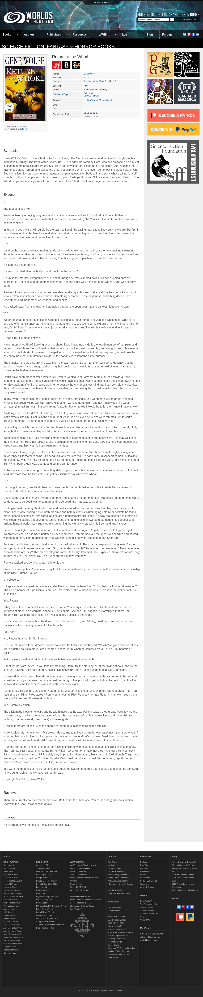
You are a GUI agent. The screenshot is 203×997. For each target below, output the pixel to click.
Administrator (20, 126)
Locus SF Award (10, 878)
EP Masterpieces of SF (118, 935)
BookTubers (145, 865)
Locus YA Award (10, 887)
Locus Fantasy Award (12, 881)
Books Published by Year (80, 903)
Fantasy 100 (41, 887)
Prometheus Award (11, 906)
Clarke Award (9, 915)
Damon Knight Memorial (118, 875)
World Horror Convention (118, 878)
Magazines (144, 868)
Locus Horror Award (11, 890)
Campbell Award (10, 900)
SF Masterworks (115, 942)
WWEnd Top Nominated (80, 868)
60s (42, 918)
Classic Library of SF (117, 929)
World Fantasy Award (12, 903)
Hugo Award (8, 865)
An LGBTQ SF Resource (80, 890)
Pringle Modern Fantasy (46, 881)
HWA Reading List (44, 900)
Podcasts (144, 862)
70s (47, 918)
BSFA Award (8, 871)
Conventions (145, 871)
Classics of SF (42, 865)
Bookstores (145, 878)
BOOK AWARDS (10, 862)
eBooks (143, 875)
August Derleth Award (12, 893)
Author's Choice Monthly (118, 951)
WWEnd (104, 34)
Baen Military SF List (45, 912)
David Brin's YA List (44, 909)
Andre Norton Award (12, 934)
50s (37, 918)
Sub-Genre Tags (60, 94)
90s (56, 918)
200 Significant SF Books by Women (51, 906)
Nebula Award (9, 868)
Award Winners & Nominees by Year (85, 900)
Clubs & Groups (147, 887)
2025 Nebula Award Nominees (185, 890)
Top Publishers (114, 907)
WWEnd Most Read (78, 875)
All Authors (113, 865)
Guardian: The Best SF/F (46, 871)
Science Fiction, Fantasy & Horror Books (58, 46)
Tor (85, 77)
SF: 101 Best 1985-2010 (46, 884)
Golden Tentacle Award (13, 943)
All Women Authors (116, 868)
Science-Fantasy (91, 96)
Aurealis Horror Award (12, 931)
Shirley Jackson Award (13, 937)
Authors (29, 34)
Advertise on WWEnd (149, 914)
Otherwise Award (10, 922)
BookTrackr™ (76, 909)
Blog (150, 34)
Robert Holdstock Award (13, 896)
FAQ (142, 917)
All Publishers (114, 910)
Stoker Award (9, 918)
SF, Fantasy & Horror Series (82, 906)
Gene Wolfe (89, 74)
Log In (126, 34)
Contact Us (145, 920)
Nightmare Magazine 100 (47, 896)
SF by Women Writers (45, 922)
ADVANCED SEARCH (189, 20)
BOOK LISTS (42, 862)
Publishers (54, 34)
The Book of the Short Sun (96, 81)
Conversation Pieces (117, 926)
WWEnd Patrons (147, 907)
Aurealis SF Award (11, 925)
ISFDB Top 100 (42, 890)
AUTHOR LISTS (115, 890)
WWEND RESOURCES (80, 896)
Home (80, 991)
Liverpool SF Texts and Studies (121, 948)
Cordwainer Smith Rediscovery (121, 884)
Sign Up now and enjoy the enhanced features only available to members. (151, 937)
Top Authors (113, 862)
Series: (56, 81)
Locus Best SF (42, 903)
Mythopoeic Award (11, 875)
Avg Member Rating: (62, 114)
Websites (144, 884)
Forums (167, 34)
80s (51, 918)
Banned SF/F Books (78, 887)
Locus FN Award (10, 884)
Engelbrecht (23, 129)
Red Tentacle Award (11, 940)
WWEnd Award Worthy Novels (83, 865)
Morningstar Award (11, 950)
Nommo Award (9, 953)
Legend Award (9, 947)
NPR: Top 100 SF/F (44, 875)
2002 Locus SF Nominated (99, 100)
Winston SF (113, 957)
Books (7, 34)
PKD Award (8, 912)
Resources (80, 34)
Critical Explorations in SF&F (120, 932)
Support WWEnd (147, 910)
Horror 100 (40, 893)
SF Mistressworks (43, 868)
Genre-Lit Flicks (76, 884)
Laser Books (113, 945)
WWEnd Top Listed (78, 871)
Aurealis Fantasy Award (13, 928)
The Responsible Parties (150, 904)
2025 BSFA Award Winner (183, 875)
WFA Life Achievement (118, 881)
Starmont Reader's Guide (119, 893)
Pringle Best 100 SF (44, 878)
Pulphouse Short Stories (118, 954)
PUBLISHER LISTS (116, 917)
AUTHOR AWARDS (116, 871)
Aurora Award (9, 909)
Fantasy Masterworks (117, 939)
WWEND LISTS (77, 862)
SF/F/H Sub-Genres (148, 881)
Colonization (89, 93)
